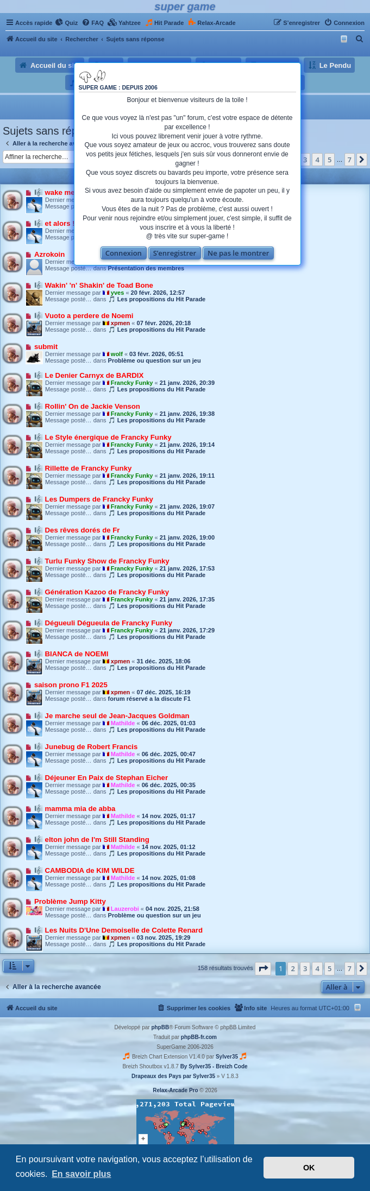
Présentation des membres (146, 268)
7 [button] (350, 159)
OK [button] (309, 1167)
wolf (117, 354)
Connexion (123, 253)
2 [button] (292, 968)
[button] (361, 159)
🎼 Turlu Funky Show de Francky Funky (102, 561)
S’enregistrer (175, 253)
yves (117, 292)
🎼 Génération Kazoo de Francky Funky (101, 592)
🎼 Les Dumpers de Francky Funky (93, 499)
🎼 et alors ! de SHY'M (72, 223)
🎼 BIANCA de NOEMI (71, 654)
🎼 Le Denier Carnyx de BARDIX (88, 375)
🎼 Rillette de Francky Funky (82, 468)
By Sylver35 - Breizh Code (214, 1066)
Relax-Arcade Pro (175, 1090)
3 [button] (305, 159)
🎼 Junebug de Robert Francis (85, 747)
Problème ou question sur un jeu (154, 360)
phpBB (160, 1027)
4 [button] (317, 159)
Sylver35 (227, 1057)
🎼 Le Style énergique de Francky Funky (103, 437)
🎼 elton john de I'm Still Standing (91, 839)
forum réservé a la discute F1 (149, 698)
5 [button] (329, 159)
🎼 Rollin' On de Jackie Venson (87, 406)
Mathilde (123, 723)
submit (46, 347)
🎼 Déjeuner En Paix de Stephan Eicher (101, 778)
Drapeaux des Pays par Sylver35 (173, 1076)
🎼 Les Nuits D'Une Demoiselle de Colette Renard (118, 930)
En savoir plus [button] (81, 1174)
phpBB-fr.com (199, 1037)
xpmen (120, 323)
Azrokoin (49, 254)
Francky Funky (132, 382)
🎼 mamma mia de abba (74, 808)
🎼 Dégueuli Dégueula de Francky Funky (103, 623)
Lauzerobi (125, 908)
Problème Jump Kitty (70, 901)
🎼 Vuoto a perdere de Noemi (84, 316)
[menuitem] (66, 22)
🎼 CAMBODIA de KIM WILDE (84, 870)
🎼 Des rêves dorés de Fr (77, 530)
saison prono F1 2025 (71, 685)
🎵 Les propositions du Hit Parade (157, 299)
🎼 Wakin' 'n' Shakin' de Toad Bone (93, 285)
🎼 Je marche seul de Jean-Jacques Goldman (112, 716)
